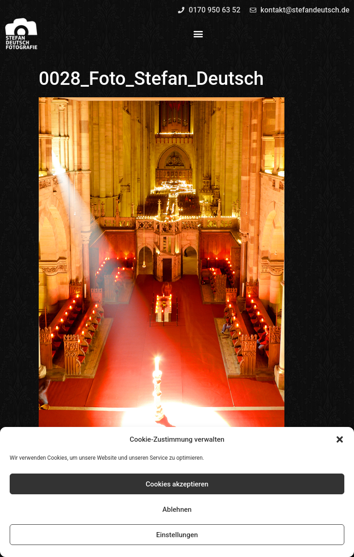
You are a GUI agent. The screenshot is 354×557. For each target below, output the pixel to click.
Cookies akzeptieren (177, 484)
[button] (339, 439)
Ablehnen (176, 509)
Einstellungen (177, 535)
